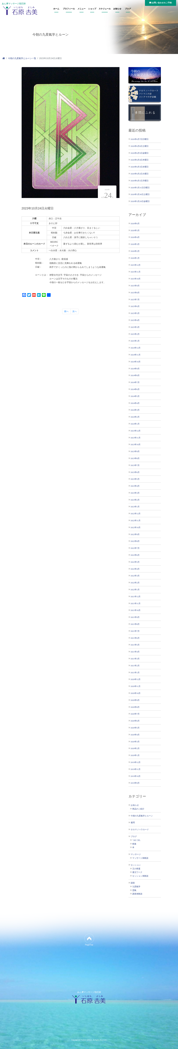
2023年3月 (135, 493)
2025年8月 (135, 293)
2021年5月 (135, 645)
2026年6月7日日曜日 (140, 139)
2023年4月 (135, 486)
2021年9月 (135, 617)
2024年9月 (135, 369)
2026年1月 (135, 258)
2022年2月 (135, 583)
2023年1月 (135, 507)
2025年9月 (135, 286)
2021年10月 (136, 610)
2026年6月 (135, 224)
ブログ (128, 9)
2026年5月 (135, 230)
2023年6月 (135, 472)
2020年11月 (135, 686)
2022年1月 (135, 590)
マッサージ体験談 (140, 858)
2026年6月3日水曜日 (140, 167)
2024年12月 (136, 348)
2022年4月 (135, 569)
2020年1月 (135, 755)
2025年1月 (135, 341)
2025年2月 (135, 334)
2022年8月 (135, 541)
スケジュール (105, 9)
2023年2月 (135, 500)
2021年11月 (135, 603)
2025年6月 (135, 306)
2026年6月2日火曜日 (140, 174)
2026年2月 (135, 251)
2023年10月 (136, 444)
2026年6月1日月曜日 (140, 181)
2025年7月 (135, 300)
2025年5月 (135, 313)
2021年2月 (135, 666)
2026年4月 (135, 237)
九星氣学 (136, 887)
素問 (133, 823)
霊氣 (134, 890)
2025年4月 (135, 320)
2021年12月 (136, 597)
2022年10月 (136, 527)
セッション (136, 865)
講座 (133, 883)
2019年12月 (136, 762)
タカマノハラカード (140, 829)
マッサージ (136, 854)
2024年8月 (135, 375)
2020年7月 (135, 714)
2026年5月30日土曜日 (140, 194)
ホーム (56, 9)
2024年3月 (135, 410)
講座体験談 (137, 894)
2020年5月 (135, 728)
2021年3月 (135, 659)
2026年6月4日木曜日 (140, 160)
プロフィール (69, 9)
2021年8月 (135, 624)
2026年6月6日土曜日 (140, 146)
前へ (66, 311)
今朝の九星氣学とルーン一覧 (22, 58)
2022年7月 (135, 548)
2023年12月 (136, 431)
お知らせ (117, 9)
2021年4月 (135, 652)
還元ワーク (137, 872)
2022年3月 (135, 576)
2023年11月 (135, 438)
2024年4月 (135, 403)
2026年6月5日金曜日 (140, 153)
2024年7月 (135, 382)
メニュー (81, 9)
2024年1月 (135, 424)
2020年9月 (135, 700)
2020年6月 (135, 721)
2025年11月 (135, 272)
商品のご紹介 (138, 809)
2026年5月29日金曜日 (140, 201)
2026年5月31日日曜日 (140, 188)
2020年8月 (135, 707)
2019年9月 (135, 783)
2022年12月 (136, 514)
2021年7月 (135, 631)
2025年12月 (136, 265)
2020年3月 (135, 742)
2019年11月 (135, 769)
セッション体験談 (140, 876)
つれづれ (136, 840)
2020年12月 (136, 679)
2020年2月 (135, 748)
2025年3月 (135, 327)
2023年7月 (135, 465)
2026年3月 (135, 244)
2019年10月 (136, 776)
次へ (74, 311)
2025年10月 (136, 279)
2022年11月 (135, 520)
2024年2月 (135, 417)
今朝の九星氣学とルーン (142, 816)
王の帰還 (136, 869)
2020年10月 (136, 693)
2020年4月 (135, 735)
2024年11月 (135, 355)
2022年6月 (135, 555)
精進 (134, 844)
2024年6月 (135, 389)
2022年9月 (135, 534)
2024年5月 (135, 396)
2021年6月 (135, 638)
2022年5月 (135, 562)
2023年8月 (135, 458)
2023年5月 (135, 479)
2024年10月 (136, 362)
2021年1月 (135, 673)
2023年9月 (135, 451)
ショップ (92, 9)
